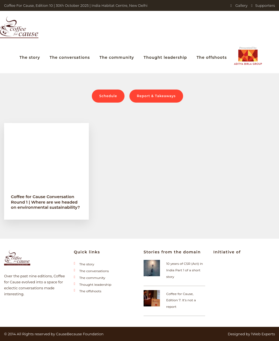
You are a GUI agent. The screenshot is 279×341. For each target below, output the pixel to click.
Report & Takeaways (156, 96)
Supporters (263, 5)
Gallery (239, 5)
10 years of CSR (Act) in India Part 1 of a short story (184, 270)
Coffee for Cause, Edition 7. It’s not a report (181, 300)
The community (116, 57)
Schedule (108, 96)
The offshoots (211, 57)
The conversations (70, 57)
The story (29, 57)
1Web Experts (263, 334)
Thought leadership (165, 57)
